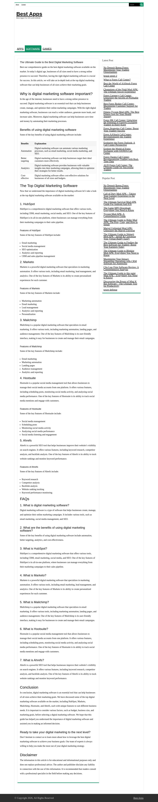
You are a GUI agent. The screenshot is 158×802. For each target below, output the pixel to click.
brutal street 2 (110, 75)
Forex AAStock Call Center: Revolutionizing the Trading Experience (118, 136)
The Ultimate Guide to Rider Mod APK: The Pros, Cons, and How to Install (121, 222)
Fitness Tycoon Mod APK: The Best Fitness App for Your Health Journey (121, 114)
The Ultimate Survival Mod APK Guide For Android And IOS (120, 203)
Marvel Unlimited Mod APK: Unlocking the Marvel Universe (119, 229)
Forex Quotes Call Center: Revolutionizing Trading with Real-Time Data (121, 159)
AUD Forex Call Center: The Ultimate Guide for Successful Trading (119, 167)
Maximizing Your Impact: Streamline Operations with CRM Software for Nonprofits (120, 261)
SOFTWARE (33, 48)
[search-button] (142, 5)
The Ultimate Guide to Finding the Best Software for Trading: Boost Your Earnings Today (121, 244)
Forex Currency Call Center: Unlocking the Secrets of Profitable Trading (121, 97)
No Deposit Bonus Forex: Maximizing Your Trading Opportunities (116, 69)
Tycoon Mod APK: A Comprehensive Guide (115, 215)
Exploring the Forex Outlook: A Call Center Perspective (119, 143)
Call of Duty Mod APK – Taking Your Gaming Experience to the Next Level (120, 195)
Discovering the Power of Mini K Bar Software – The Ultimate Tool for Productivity (120, 283)
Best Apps (29, 14)
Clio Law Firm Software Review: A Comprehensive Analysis (121, 268)
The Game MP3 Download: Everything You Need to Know (119, 209)
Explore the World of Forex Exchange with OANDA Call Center (118, 151)
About (17, 4)
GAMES (47, 48)
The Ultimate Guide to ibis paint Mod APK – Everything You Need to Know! (120, 275)
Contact (23, 4)
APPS (20, 48)
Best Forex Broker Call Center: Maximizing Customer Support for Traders (121, 106)
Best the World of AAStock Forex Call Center (120, 84)
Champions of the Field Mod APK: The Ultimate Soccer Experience (121, 90)
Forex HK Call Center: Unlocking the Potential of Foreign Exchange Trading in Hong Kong (120, 122)
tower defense (110, 289)
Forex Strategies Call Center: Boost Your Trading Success (121, 129)
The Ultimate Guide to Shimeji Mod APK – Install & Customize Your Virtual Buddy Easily (120, 236)
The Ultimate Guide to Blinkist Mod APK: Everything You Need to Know (121, 253)
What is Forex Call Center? (117, 79)
